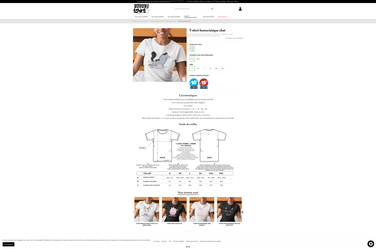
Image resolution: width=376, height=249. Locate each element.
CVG (170, 241)
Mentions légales (178, 241)
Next (242, 212)
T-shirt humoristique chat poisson (202, 224)
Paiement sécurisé (192, 241)
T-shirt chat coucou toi (174, 223)
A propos (157, 241)
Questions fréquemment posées (210, 241)
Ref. (227, 38)
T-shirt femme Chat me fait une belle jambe (147, 224)
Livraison (164, 241)
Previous (133, 212)
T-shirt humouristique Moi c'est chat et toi (229, 224)
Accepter (8, 244)
